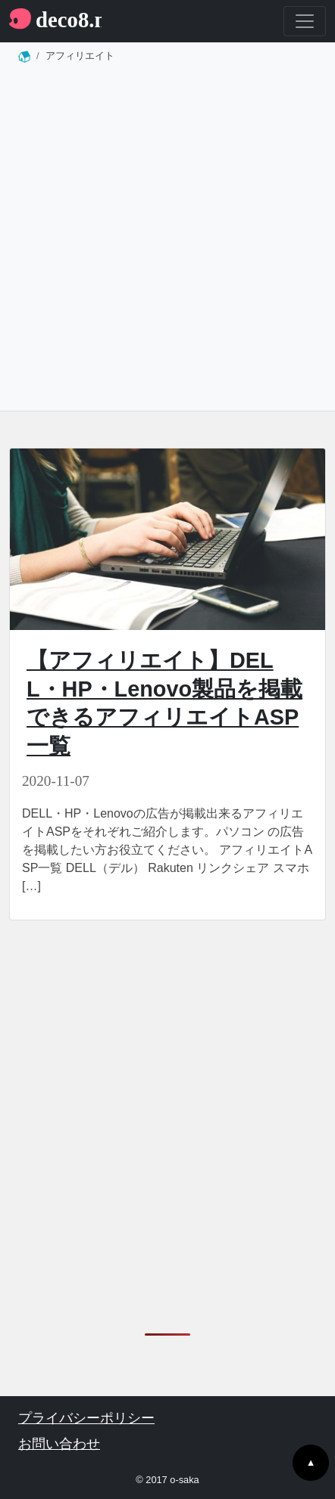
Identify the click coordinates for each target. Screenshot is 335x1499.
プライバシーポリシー (86, 1418)
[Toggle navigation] (304, 21)
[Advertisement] (167, 242)
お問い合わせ (59, 1443)
